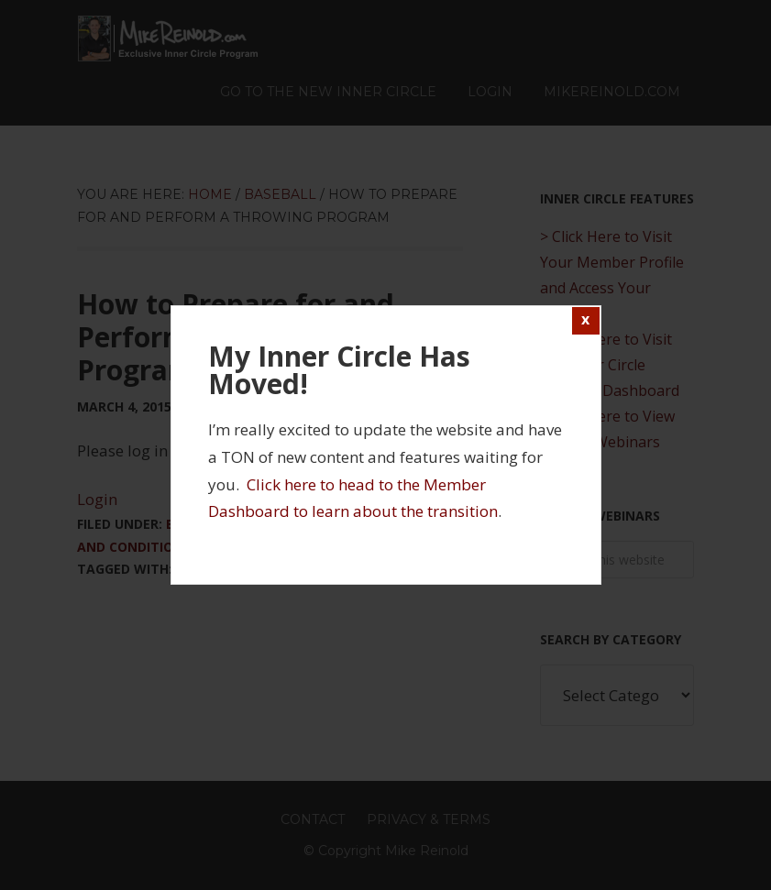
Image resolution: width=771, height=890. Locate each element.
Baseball (198, 524)
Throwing (369, 568)
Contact (313, 819)
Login (97, 499)
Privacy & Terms (428, 819)
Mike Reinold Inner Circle (168, 38)
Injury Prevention (302, 524)
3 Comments (353, 406)
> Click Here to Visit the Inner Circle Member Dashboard (609, 365)
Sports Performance (250, 568)
